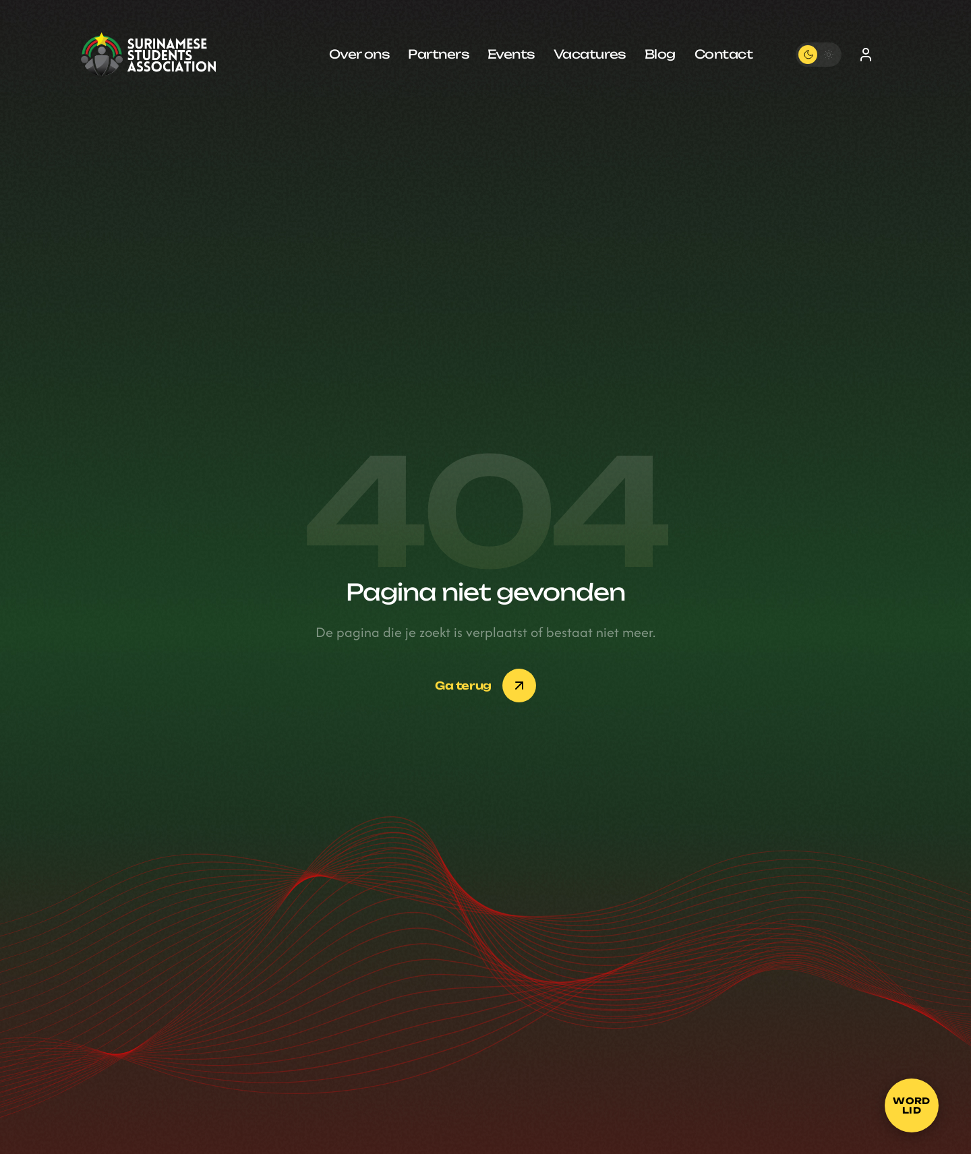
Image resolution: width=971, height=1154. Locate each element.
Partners (438, 54)
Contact (724, 54)
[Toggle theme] (819, 54)
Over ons (359, 54)
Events (511, 54)
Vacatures (590, 54)
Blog (660, 54)
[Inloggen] (866, 55)
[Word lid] (912, 1105)
